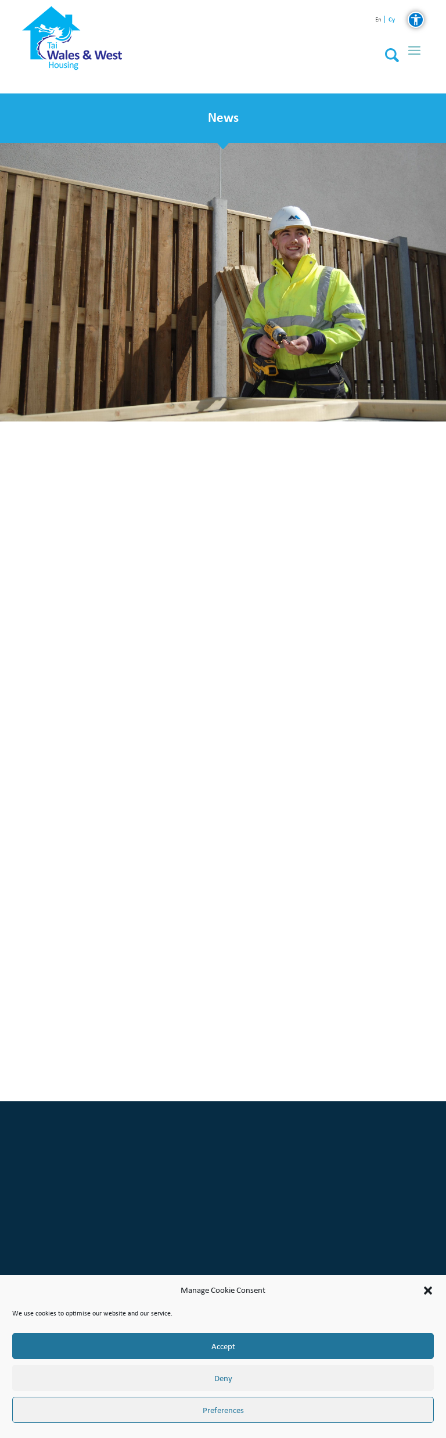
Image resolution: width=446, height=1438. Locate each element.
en (378, 20)
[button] (428, 1290)
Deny (223, 1378)
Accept (223, 1346)
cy (392, 19)
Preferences (223, 1410)
